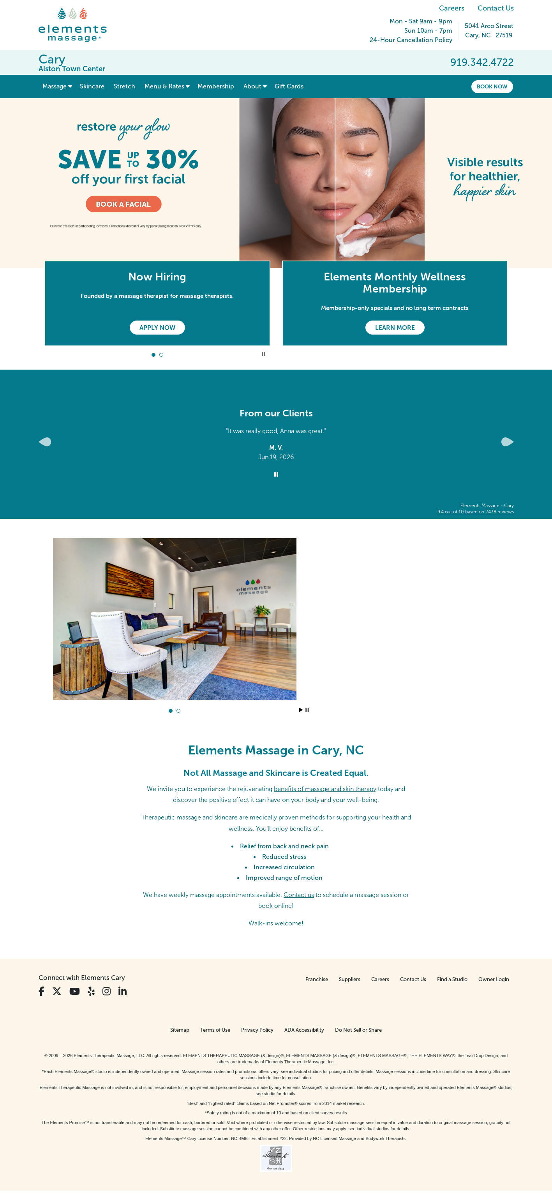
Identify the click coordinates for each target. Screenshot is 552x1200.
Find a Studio (452, 979)
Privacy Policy (257, 1030)
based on (475, 512)
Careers (451, 8)
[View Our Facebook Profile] (41, 991)
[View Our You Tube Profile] (74, 991)
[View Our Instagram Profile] (106, 991)
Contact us (299, 895)
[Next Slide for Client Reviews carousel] (507, 441)
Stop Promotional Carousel (263, 354)
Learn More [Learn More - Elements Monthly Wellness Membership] (395, 327)
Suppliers (349, 979)
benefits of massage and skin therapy (325, 789)
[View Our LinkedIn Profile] (122, 991)
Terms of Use (215, 1030)
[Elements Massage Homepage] (78, 25)
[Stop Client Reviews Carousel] (276, 475)
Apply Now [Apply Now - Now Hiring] (157, 327)
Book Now (492, 86)
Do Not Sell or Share (358, 1030)
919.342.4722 (482, 62)
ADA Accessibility (304, 1030)
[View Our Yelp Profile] (91, 991)
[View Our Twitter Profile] (57, 991)
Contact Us (496, 8)
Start (301, 710)
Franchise (316, 979)
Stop (307, 710)
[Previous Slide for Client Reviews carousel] (45, 441)
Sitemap (179, 1030)
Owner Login (493, 979)
